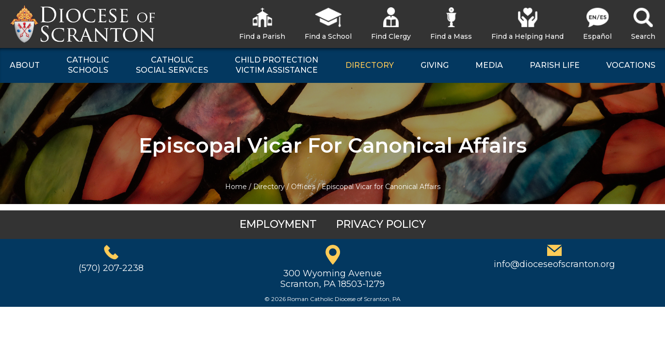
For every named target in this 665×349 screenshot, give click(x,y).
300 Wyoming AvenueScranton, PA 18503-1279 (332, 278)
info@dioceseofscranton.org (554, 264)
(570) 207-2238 (111, 268)
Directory (269, 186)
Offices (303, 186)
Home (236, 186)
